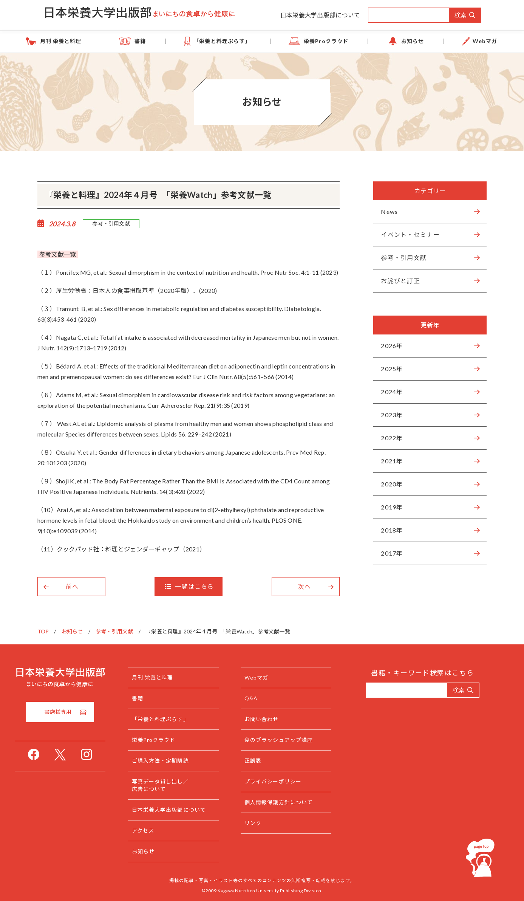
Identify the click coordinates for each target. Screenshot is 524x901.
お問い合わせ (277, 719)
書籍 (164, 41)
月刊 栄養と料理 (100, 41)
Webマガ (447, 41)
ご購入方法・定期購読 (175, 760)
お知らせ (390, 41)
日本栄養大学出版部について (320, 15)
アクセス (158, 830)
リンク (268, 823)
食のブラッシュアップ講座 (294, 740)
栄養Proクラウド (319, 41)
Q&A (266, 698)
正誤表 (268, 760)
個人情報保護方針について (294, 802)
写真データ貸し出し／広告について (175, 785)
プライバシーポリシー (288, 781)
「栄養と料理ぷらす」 (230, 41)
